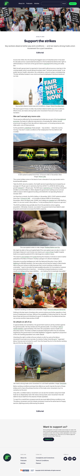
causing (51, 200)
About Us (21, 3)
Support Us (73, 3)
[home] (6, 4)
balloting (16, 263)
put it (55, 339)
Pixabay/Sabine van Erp (52, 247)
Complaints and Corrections (45, 458)
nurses (34, 257)
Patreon (38, 463)
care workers (25, 257)
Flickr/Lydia (42, 176)
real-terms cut (48, 188)
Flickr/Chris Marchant (57, 106)
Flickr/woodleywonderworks (56, 309)
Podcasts (29, 3)
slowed (20, 188)
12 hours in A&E (25, 198)
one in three (50, 252)
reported (46, 63)
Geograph (63, 383)
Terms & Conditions (42, 460)
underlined (27, 128)
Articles (36, 3)
